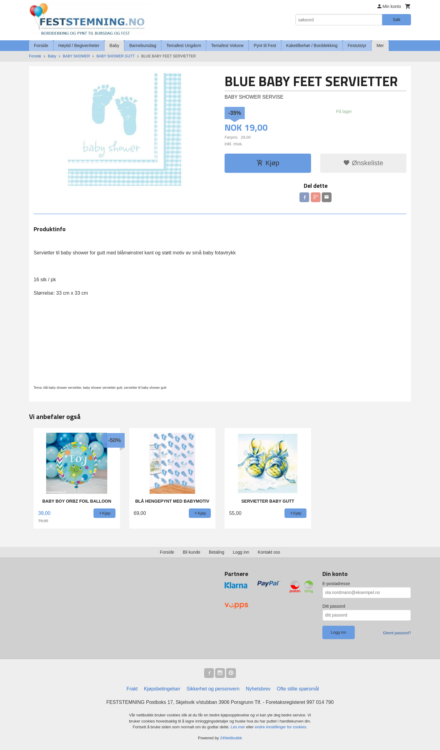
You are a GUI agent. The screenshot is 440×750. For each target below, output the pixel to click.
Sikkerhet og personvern (213, 688)
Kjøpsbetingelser (162, 688)
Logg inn (241, 552)
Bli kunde (191, 552)
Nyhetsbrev (258, 688)
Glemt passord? (397, 633)
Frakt (132, 688)
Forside (41, 45)
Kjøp (267, 163)
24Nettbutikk (231, 738)
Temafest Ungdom (183, 45)
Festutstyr (357, 45)
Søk (396, 19)
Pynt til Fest (265, 45)
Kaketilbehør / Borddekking (312, 45)
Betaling (216, 552)
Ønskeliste (363, 163)
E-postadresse (336, 583)
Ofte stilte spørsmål (298, 688)
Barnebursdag (142, 45)
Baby (114, 45)
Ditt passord (333, 606)
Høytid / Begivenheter (79, 45)
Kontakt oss (269, 552)
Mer (380, 45)
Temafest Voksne (227, 45)
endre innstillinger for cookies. (281, 727)
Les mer (238, 727)
